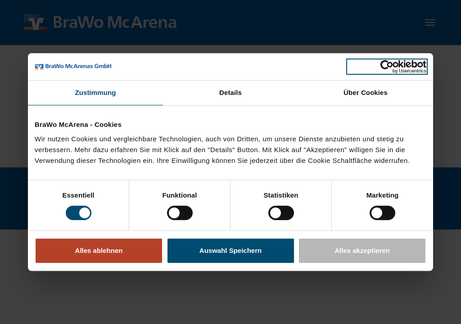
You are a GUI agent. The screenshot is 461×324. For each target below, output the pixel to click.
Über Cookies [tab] (365, 92)
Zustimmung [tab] (95, 92)
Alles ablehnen (99, 250)
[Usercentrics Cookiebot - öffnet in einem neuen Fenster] (387, 66)
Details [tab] (230, 92)
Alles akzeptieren (362, 250)
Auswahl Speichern (230, 250)
